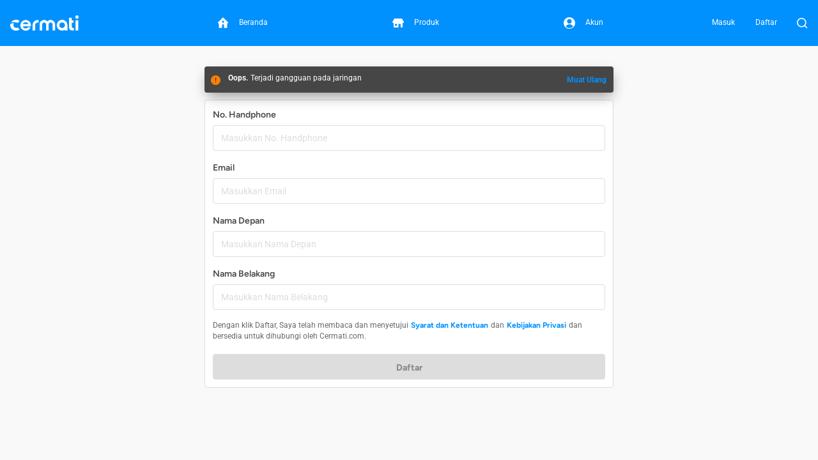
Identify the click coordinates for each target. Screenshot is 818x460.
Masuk (723, 22)
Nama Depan (239, 220)
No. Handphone (244, 114)
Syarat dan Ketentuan (449, 325)
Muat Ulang (586, 79)
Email (224, 167)
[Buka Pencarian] (802, 23)
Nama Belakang (244, 273)
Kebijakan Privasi (536, 325)
